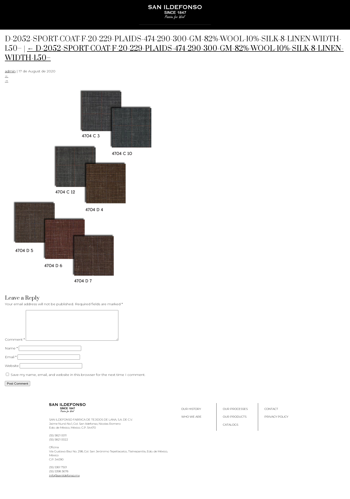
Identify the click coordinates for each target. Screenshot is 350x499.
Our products (234, 422)
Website (12, 371)
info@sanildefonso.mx (64, 481)
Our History (191, 414)
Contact (271, 414)
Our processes (235, 414)
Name (11, 354)
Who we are (191, 422)
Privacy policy (276, 422)
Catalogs (230, 430)
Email (11, 363)
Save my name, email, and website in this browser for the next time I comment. (78, 380)
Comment (15, 345)
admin (10, 71)
